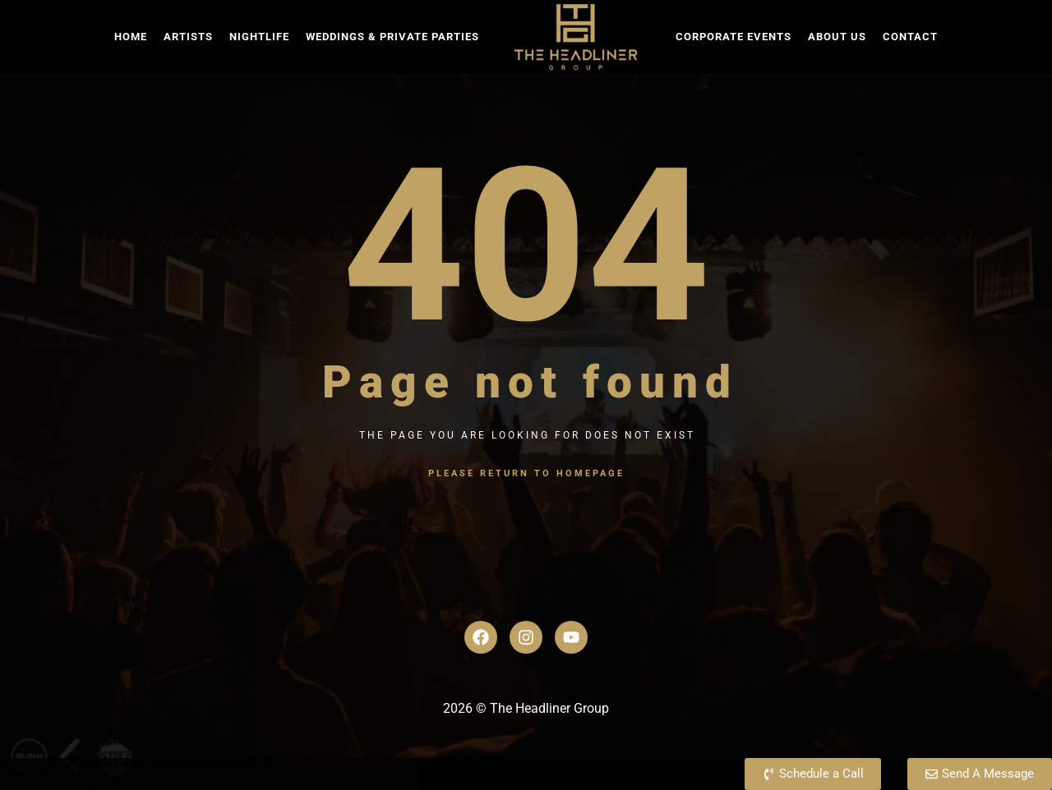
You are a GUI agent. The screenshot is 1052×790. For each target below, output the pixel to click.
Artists (188, 36)
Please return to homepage (526, 473)
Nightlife (259, 36)
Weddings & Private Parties (392, 36)
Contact (910, 36)
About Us (837, 36)
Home (130, 36)
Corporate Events (733, 36)
